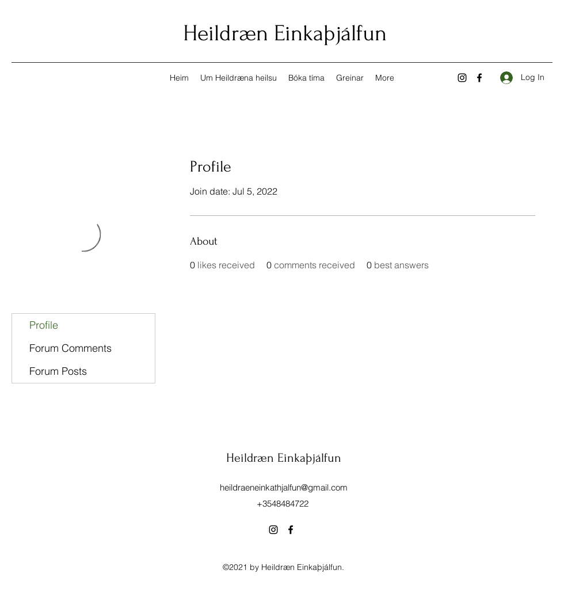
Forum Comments (70, 348)
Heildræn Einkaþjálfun (285, 33)
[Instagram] (462, 77)
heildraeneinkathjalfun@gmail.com (284, 487)
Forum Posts (58, 371)
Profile (43, 325)
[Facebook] (479, 77)
